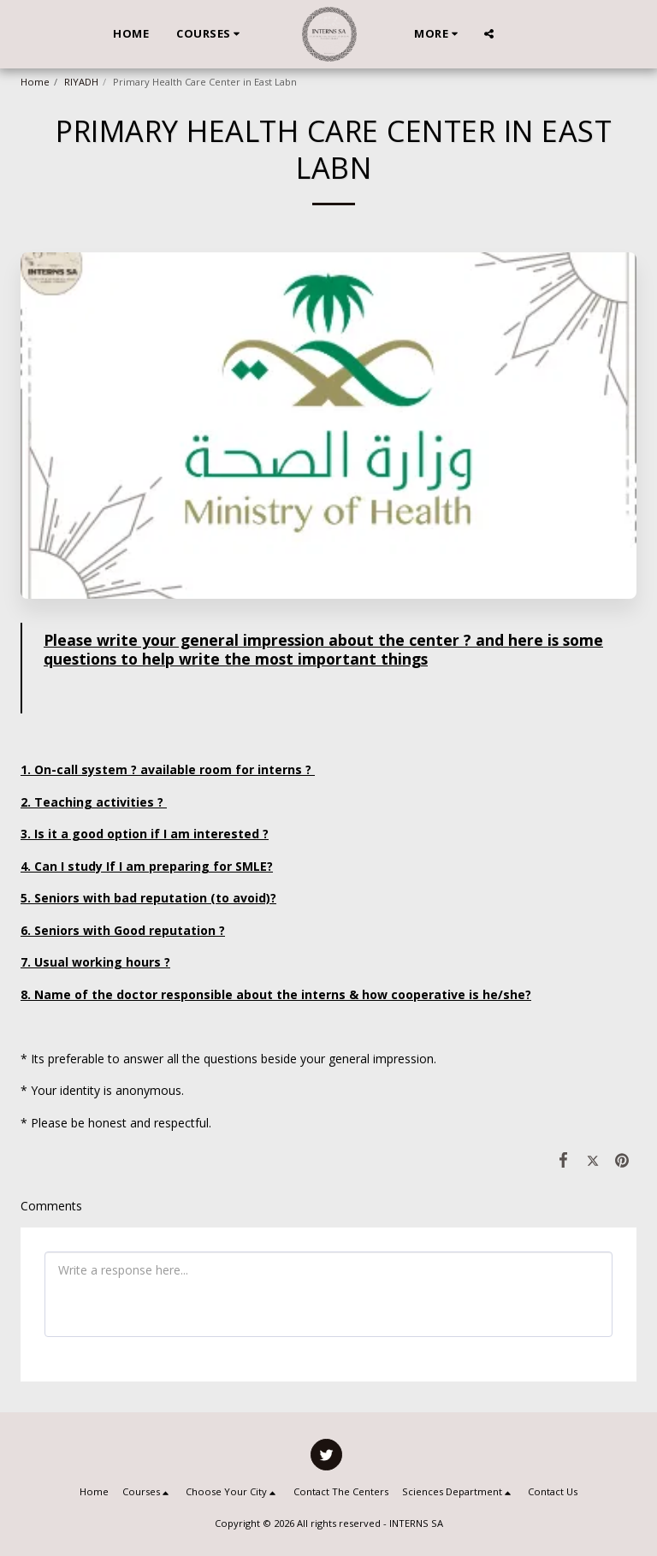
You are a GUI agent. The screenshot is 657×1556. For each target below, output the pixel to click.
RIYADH (81, 81)
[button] (210, 34)
